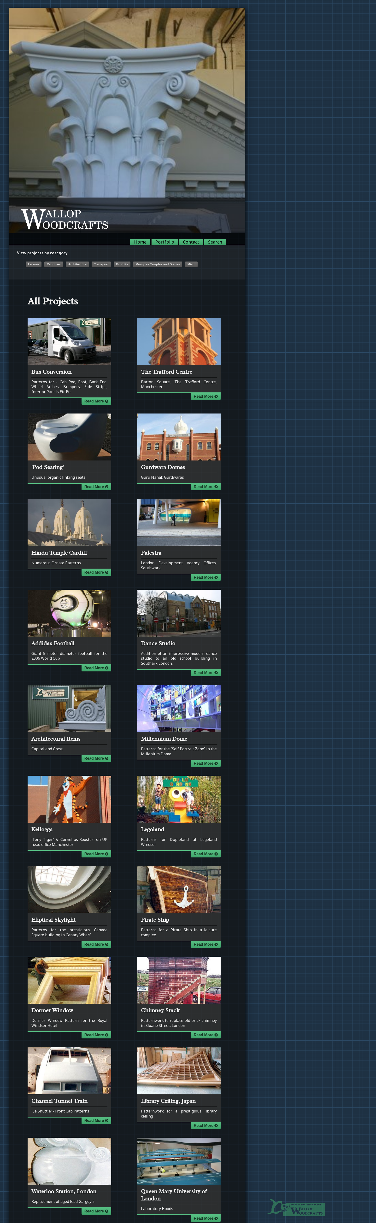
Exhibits (122, 264)
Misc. (191, 264)
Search (215, 242)
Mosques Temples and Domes (157, 264)
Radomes (54, 264)
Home (140, 242)
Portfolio (164, 242)
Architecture (77, 264)
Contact (191, 242)
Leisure (33, 264)
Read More (96, 401)
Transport (101, 264)
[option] (127, 120)
